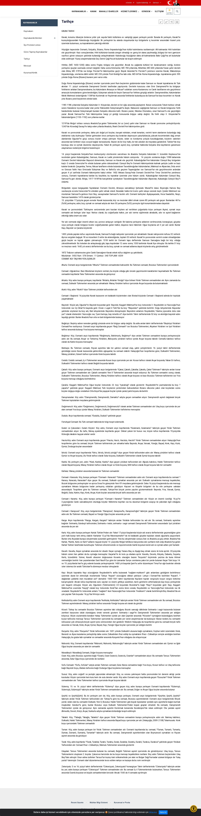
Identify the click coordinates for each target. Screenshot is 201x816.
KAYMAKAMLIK (30, 23)
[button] (172, 22)
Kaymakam (28, 31)
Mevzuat (27, 66)
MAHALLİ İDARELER (108, 11)
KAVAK (93, 11)
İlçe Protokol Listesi (32, 45)
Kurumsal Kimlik (30, 73)
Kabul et (163, 812)
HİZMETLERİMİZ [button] (129, 11)
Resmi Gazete (77, 803)
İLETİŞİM (159, 11)
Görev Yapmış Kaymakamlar (35, 52)
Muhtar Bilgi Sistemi (99, 803)
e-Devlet (129, 3)
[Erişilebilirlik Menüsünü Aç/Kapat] (193, 808)
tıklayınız (153, 812)
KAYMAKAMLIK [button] (79, 11)
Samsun (156, 3)
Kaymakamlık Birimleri (33, 38)
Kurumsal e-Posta (122, 803)
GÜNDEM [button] (146, 11)
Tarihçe (27, 59)
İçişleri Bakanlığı (142, 3)
